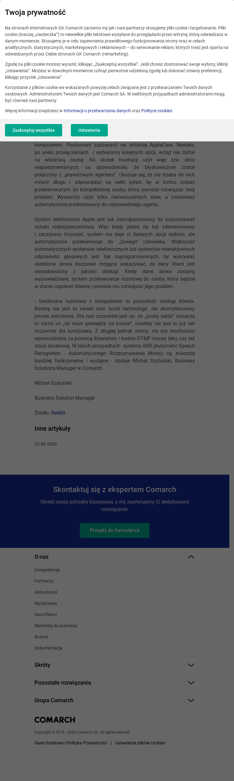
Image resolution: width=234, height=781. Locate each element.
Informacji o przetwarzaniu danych (97, 110)
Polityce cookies (156, 110)
